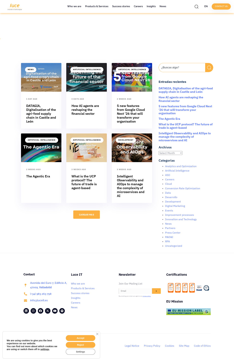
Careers (138, 6)
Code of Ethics (202, 345)
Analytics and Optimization (181, 166)
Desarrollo (171, 197)
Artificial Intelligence (87, 69)
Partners (170, 228)
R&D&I (169, 237)
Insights (151, 6)
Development (125, 140)
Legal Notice (132, 345)
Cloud (168, 183)
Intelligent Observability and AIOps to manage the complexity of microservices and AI (185, 136)
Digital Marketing (175, 206)
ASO (167, 175)
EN (206, 6)
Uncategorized (173, 245)
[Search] (209, 67)
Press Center (172, 232)
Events (169, 210)
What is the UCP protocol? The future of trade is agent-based (186, 126)
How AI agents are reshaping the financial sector (181, 99)
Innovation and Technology (181, 219)
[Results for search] (182, 74)
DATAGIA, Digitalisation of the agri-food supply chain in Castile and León (186, 90)
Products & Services (96, 6)
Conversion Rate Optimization (182, 188)
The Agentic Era (169, 119)
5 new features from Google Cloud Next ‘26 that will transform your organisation (185, 109)
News (163, 6)
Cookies (169, 345)
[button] (197, 6)
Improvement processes (179, 214)
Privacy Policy (152, 345)
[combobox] (182, 67)
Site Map (184, 345)
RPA (167, 241)
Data (168, 192)
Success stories (121, 6)
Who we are (74, 6)
